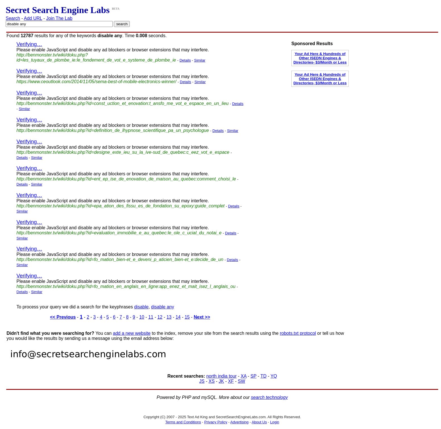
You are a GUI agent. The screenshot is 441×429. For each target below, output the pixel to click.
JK (221, 381)
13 (169, 317)
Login (274, 422)
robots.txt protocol (298, 333)
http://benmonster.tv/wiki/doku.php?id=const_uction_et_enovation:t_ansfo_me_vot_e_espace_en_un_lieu (122, 103)
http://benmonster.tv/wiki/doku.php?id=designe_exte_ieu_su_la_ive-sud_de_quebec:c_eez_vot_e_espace (122, 152)
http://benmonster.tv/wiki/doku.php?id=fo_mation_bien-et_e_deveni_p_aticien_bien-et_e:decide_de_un (119, 259)
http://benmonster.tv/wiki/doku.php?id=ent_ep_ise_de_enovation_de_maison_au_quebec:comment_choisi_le (126, 178)
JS (202, 381)
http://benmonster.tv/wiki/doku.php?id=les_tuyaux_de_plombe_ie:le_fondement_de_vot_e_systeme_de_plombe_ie (96, 57)
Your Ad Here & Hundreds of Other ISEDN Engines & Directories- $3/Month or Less (319, 58)
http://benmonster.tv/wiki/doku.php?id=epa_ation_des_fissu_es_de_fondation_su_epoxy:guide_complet (120, 205)
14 (178, 317)
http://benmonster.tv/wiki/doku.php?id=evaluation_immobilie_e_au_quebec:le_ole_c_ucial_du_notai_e (118, 232)
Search (13, 18)
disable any (162, 306)
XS (211, 381)
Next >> (202, 317)
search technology (269, 397)
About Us (259, 422)
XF (231, 381)
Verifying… (29, 44)
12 (159, 317)
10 (141, 317)
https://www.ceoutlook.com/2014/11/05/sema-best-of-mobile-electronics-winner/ (96, 81)
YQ (273, 376)
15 (187, 317)
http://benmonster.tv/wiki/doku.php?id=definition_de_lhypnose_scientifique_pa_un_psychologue (112, 130)
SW (241, 381)
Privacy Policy (215, 422)
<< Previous (63, 317)
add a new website (132, 333)
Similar (199, 60)
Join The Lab (59, 18)
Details (185, 60)
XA (243, 376)
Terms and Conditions (183, 422)
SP (253, 376)
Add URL (33, 18)
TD (263, 376)
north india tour (221, 376)
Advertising (239, 422)
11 (150, 317)
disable (141, 306)
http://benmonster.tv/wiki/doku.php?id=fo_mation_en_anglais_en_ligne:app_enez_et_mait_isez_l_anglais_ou (125, 286)
